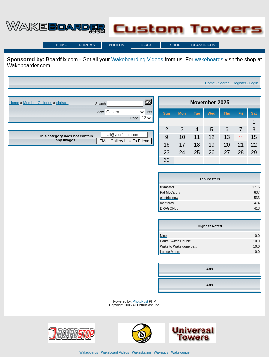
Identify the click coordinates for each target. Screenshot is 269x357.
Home (210, 83)
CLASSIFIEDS (203, 45)
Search (223, 83)
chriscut (62, 103)
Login (253, 83)
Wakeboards (88, 352)
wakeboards (209, 59)
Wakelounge (180, 352)
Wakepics (161, 352)
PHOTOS (116, 45)
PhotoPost (140, 301)
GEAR (146, 45)
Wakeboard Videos (115, 352)
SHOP (175, 45)
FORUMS (87, 45)
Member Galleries (37, 103)
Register (239, 83)
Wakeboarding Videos (137, 59)
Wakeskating (141, 352)
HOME (61, 45)
